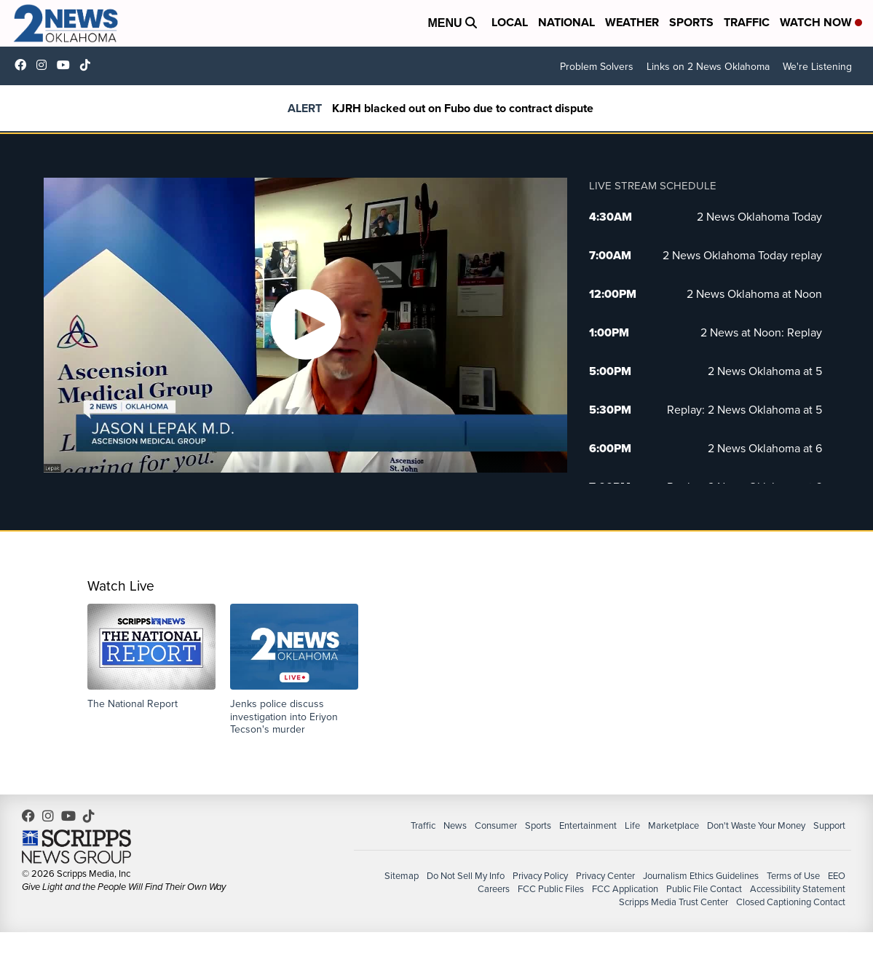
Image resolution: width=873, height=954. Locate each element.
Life (632, 825)
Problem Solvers (596, 66)
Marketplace (673, 825)
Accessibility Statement (797, 888)
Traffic (747, 22)
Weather (632, 22)
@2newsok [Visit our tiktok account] (89, 65)
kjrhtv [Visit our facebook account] (24, 65)
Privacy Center (605, 875)
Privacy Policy (540, 875)
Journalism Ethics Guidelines (701, 875)
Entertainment (588, 825)
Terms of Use (793, 875)
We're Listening (817, 66)
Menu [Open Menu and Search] (452, 23)
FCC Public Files (551, 888)
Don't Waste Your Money (756, 825)
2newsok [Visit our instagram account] (45, 65)
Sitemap (401, 875)
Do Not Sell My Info (466, 875)
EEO (836, 875)
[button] (151, 657)
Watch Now (821, 22)
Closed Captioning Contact (790, 901)
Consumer (496, 825)
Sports (691, 22)
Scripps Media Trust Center (673, 901)
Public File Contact (704, 888)
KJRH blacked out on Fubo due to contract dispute (462, 108)
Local (509, 22)
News (455, 825)
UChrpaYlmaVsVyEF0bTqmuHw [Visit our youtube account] (67, 65)
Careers (494, 888)
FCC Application (625, 888)
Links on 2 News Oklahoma (708, 66)
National (566, 22)
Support (829, 825)
